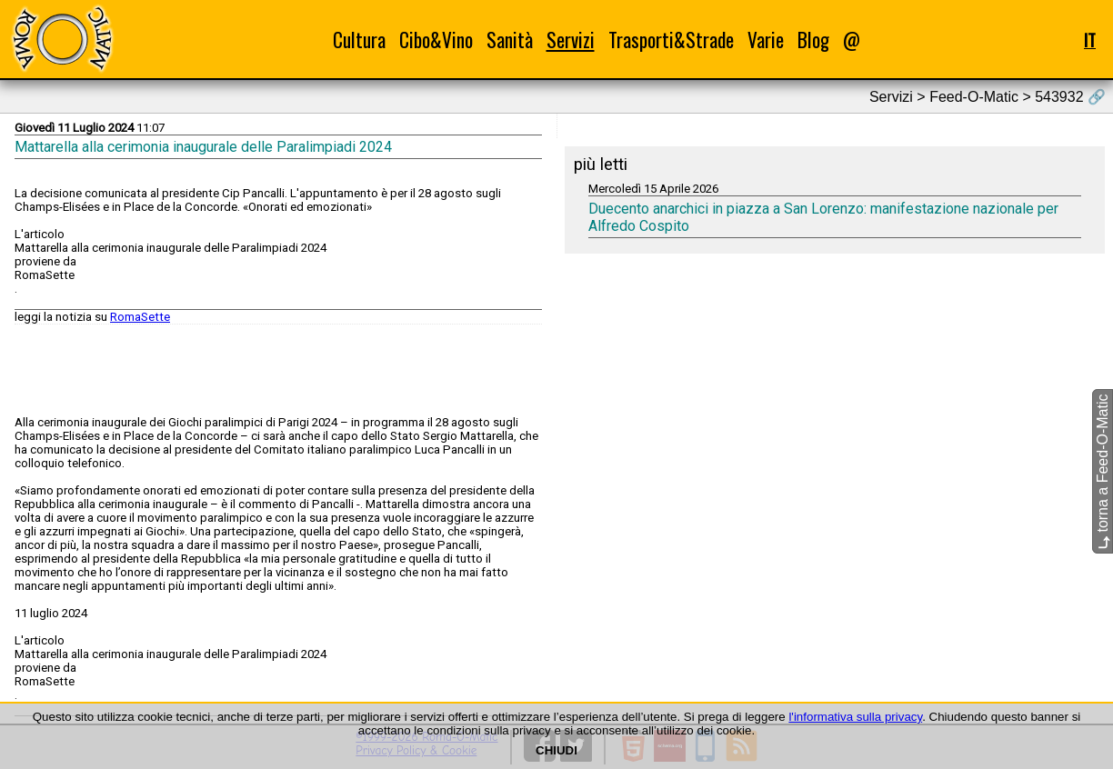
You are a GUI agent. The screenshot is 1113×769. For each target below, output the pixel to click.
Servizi (570, 39)
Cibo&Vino (436, 39)
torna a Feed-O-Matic (1102, 472)
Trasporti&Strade (671, 39)
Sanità (509, 39)
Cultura (359, 39)
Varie (765, 39)
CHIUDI (556, 750)
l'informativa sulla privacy (855, 717)
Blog (813, 39)
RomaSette (140, 317)
